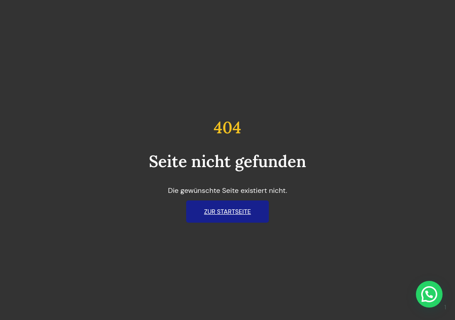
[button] (429, 294)
